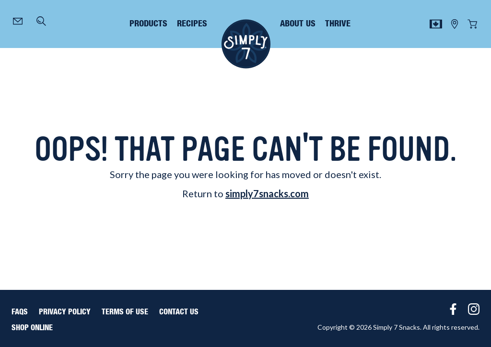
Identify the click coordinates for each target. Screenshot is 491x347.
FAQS (20, 312)
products (148, 24)
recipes (192, 24)
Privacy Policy (65, 312)
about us (298, 24)
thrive (338, 24)
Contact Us (179, 312)
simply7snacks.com (267, 193)
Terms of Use (125, 312)
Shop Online (32, 328)
